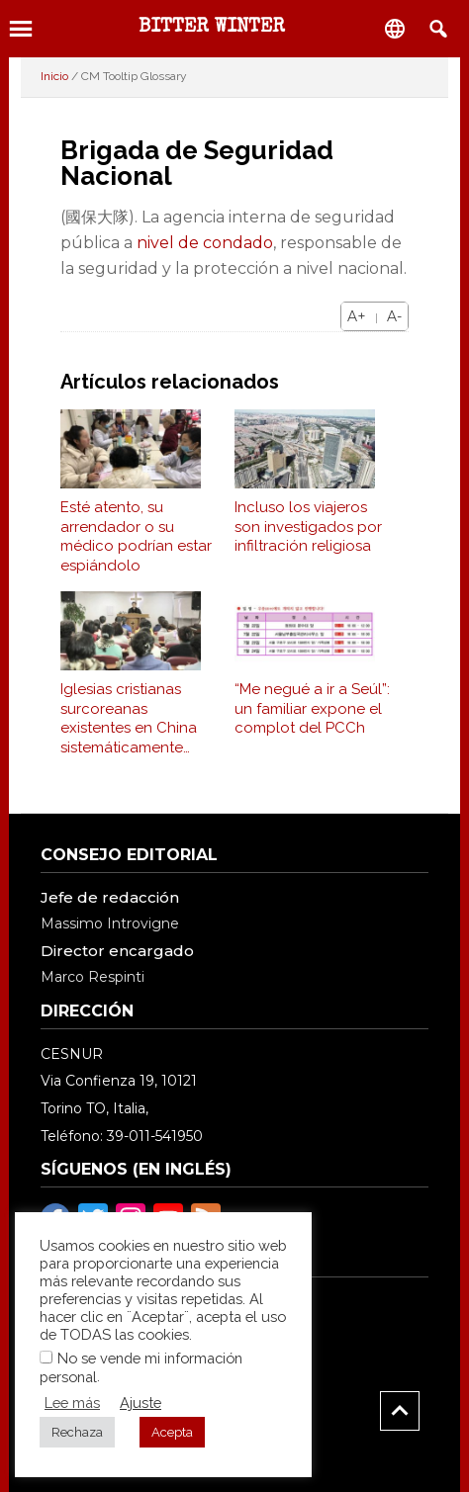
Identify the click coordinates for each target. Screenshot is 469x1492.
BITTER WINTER (212, 28)
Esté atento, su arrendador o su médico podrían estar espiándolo (136, 536)
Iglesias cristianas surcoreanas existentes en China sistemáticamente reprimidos (128, 718)
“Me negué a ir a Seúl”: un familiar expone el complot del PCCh (312, 708)
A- (394, 316)
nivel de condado (205, 242)
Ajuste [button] (140, 1402)
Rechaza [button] (77, 1432)
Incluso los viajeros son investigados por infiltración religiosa (308, 526)
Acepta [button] (172, 1432)
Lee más (72, 1402)
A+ (356, 316)
